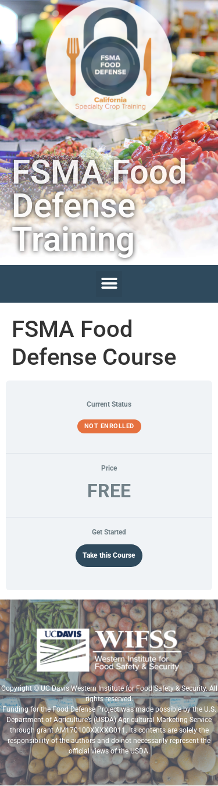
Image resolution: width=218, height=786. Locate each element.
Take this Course (109, 555)
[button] (109, 284)
